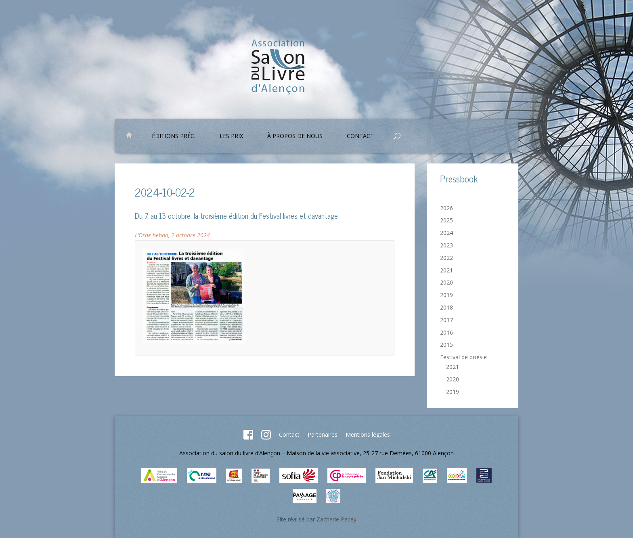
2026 (446, 208)
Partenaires (322, 434)
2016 (446, 332)
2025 (446, 220)
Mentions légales (368, 434)
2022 (446, 258)
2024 (446, 233)
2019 (446, 295)
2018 (446, 307)
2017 (446, 320)
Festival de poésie (463, 357)
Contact (360, 136)
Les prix (231, 136)
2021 (446, 270)
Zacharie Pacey (336, 519)
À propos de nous (295, 136)
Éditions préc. (173, 136)
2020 (446, 282)
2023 (446, 245)
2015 (446, 344)
